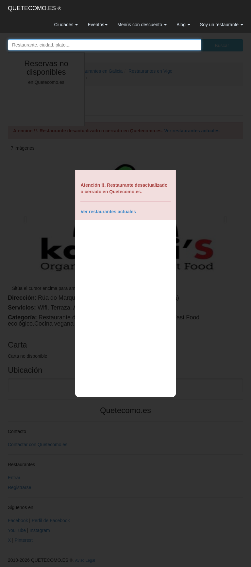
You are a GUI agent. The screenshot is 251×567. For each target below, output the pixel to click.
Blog (183, 24)
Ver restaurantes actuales (108, 211)
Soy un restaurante (221, 24)
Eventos (98, 24)
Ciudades (66, 24)
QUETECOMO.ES (34, 8)
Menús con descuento (142, 24)
